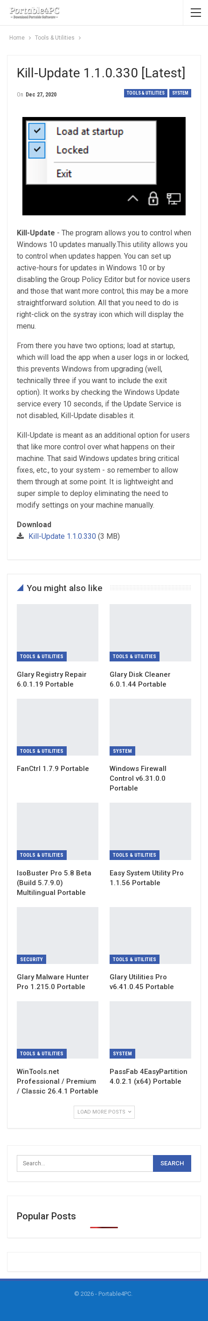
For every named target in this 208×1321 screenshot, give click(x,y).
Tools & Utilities (146, 93)
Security (31, 959)
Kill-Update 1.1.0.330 (62, 536)
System (180, 93)
